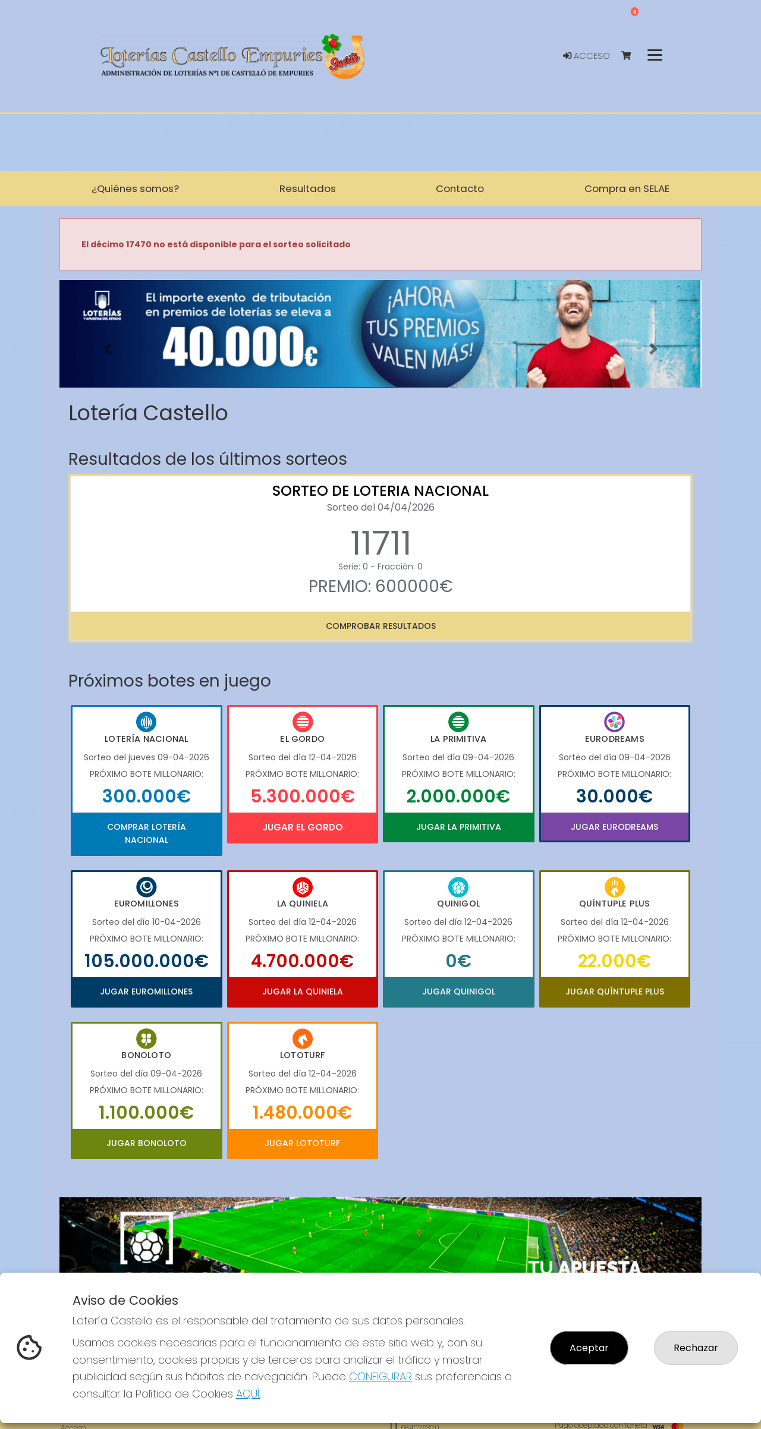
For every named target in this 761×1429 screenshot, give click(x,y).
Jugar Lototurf (302, 1143)
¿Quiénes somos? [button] (135, 188)
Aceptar (589, 1348)
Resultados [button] (307, 188)
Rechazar (696, 1348)
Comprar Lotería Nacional (146, 833)
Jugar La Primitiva (458, 827)
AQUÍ (248, 1393)
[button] (107, 349)
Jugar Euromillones (146, 991)
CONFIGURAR (380, 1376)
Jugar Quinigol (458, 991)
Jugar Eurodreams (614, 827)
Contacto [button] (460, 188)
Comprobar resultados (381, 626)
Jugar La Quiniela (302, 991)
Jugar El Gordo (302, 827)
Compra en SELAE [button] (626, 188)
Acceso (586, 56)
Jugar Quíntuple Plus (614, 991)
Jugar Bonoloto (146, 1143)
